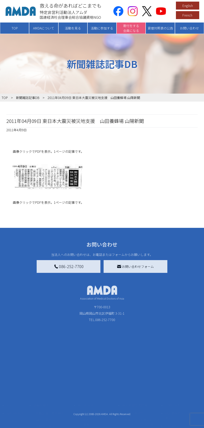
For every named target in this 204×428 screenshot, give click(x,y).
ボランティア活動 (48, 409)
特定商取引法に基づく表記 (181, 383)
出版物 (13, 408)
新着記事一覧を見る (50, 381)
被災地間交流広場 (134, 373)
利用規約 (171, 394)
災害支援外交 (133, 381)
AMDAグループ (19, 389)
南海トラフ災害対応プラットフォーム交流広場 (143, 390)
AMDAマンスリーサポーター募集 (98, 390)
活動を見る (73, 28)
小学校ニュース (20, 402)
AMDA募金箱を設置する (97, 409)
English (187, 5)
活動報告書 (17, 395)
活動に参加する (102, 28)
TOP (15, 28)
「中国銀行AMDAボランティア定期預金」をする (98, 418)
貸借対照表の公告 (160, 28)
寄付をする (86, 373)
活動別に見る (45, 394)
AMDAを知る (15, 381)
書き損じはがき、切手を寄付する (99, 401)
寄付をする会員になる (131, 28)
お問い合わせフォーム (135, 266)
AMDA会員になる (92, 381)
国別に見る (44, 387)
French (187, 15)
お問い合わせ (189, 28)
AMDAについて (43, 28)
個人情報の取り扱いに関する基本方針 (181, 404)
